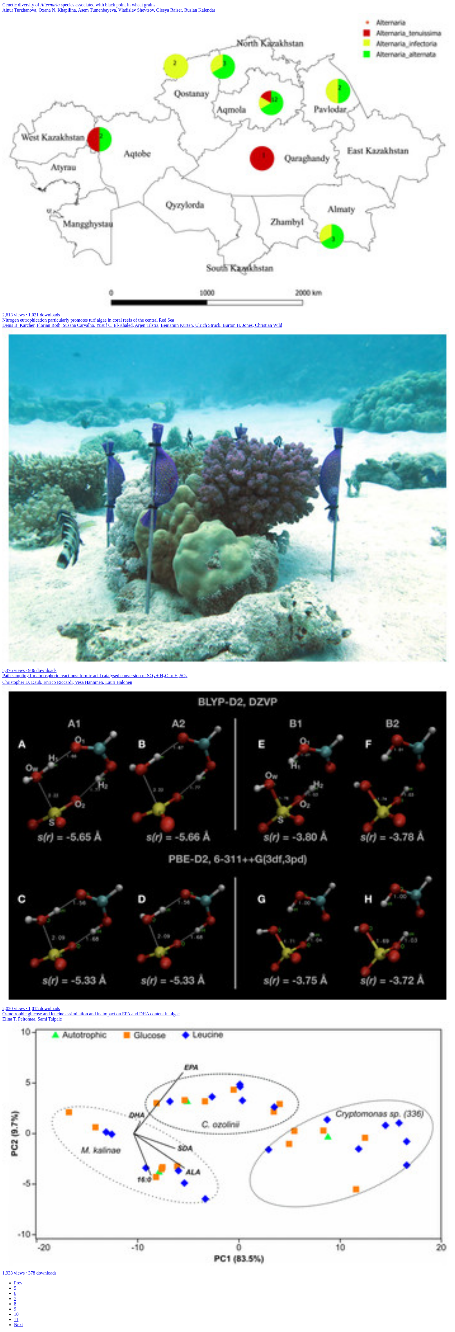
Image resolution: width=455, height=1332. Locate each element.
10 (16, 1314)
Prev (18, 1282)
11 (16, 1319)
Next (18, 1324)
